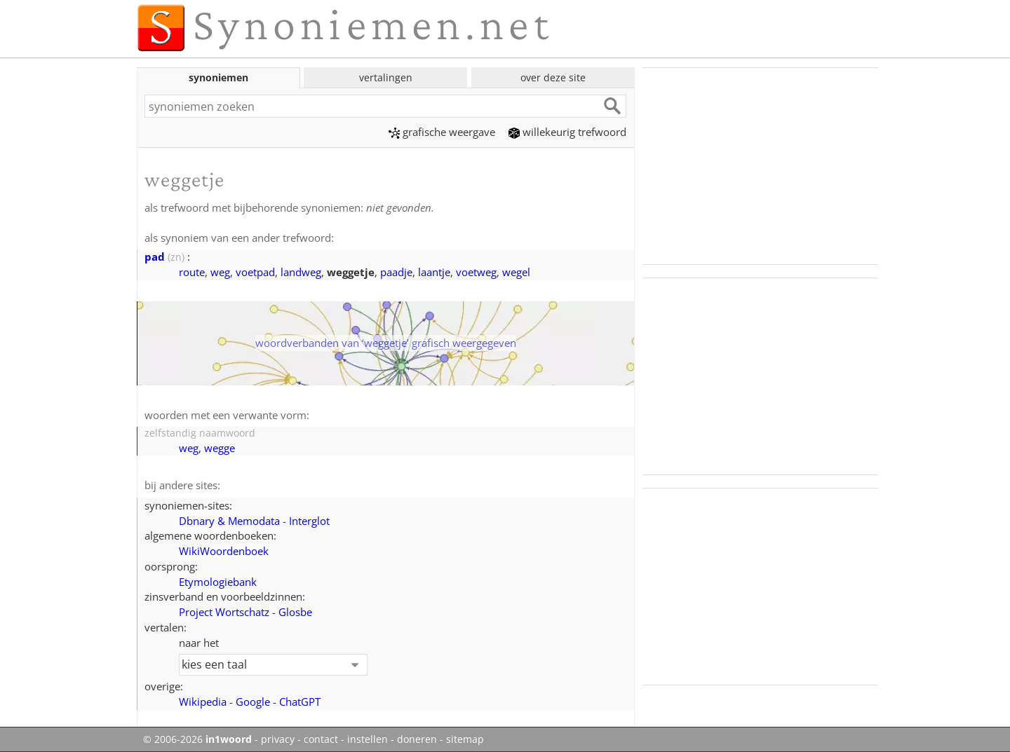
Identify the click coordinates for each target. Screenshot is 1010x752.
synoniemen (218, 77)
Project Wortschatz (224, 612)
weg (220, 272)
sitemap (465, 739)
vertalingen (385, 77)
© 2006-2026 (197, 739)
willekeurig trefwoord (567, 132)
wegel (516, 272)
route (192, 272)
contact (321, 739)
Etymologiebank (218, 582)
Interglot (309, 521)
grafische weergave (442, 132)
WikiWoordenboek (224, 551)
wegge (219, 448)
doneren (417, 739)
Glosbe (295, 612)
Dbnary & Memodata (229, 521)
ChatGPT (300, 702)
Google (253, 702)
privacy (278, 739)
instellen (367, 739)
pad (154, 256)
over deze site (553, 77)
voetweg (476, 272)
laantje (434, 272)
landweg (301, 272)
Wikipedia (203, 702)
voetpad (255, 272)
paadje (396, 272)
